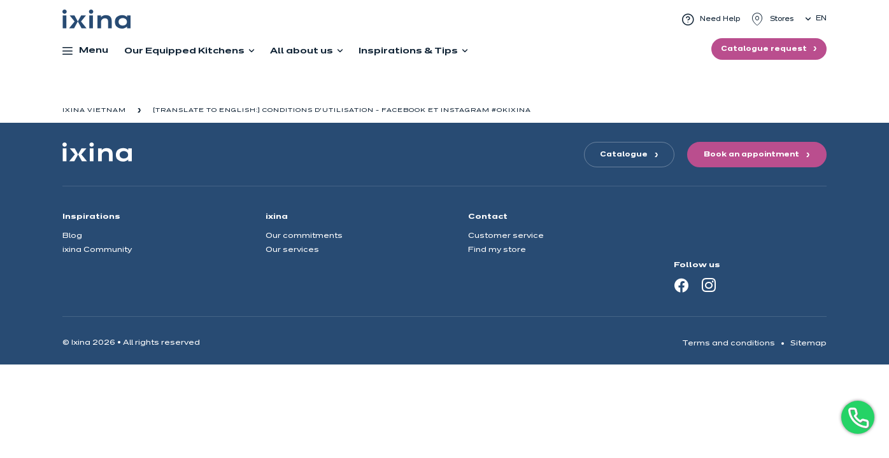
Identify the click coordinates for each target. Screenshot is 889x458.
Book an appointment (751, 154)
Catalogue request (765, 49)
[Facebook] (681, 285)
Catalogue (624, 154)
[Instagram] (709, 285)
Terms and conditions (728, 343)
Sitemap (808, 343)
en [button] (821, 18)
